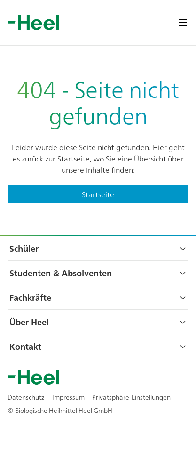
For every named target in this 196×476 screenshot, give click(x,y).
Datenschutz (26, 397)
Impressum (68, 397)
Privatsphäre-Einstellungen (131, 397)
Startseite (98, 194)
